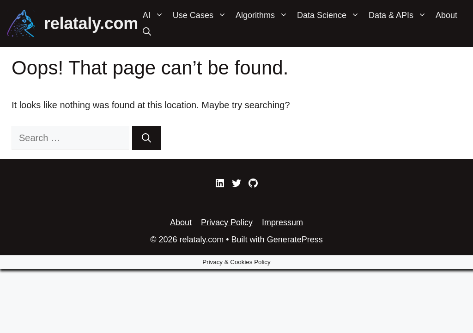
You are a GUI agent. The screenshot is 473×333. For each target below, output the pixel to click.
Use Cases (202, 15)
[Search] (146, 138)
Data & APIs (400, 15)
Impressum (282, 222)
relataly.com (91, 23)
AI (155, 15)
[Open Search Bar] (147, 32)
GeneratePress (295, 239)
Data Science (330, 15)
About (446, 15)
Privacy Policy (227, 222)
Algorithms (264, 15)
